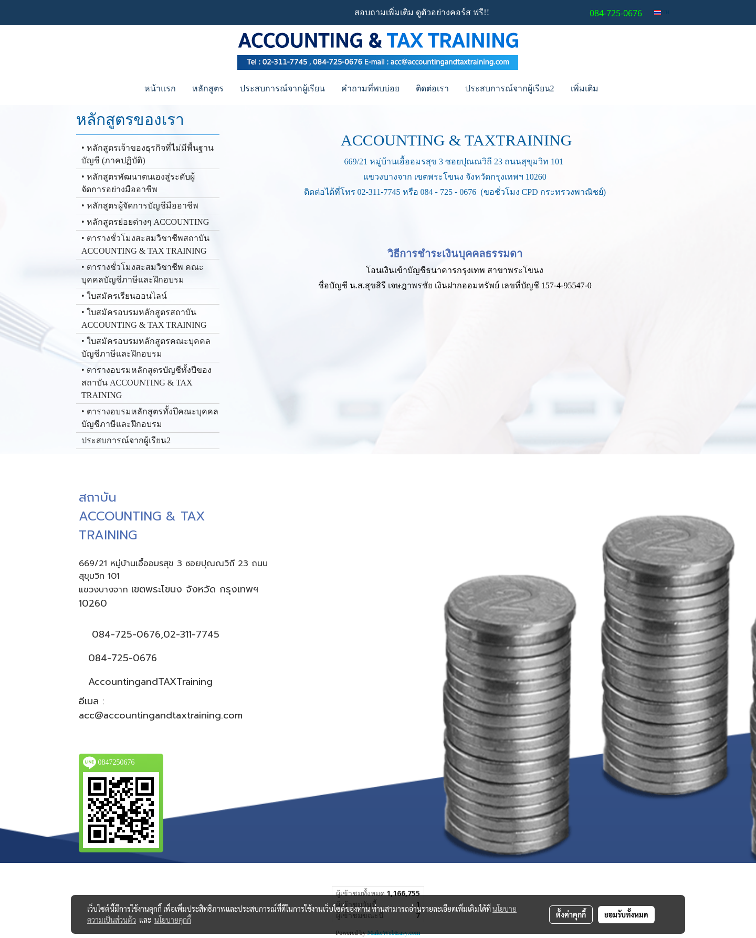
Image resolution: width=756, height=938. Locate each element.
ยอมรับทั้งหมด (626, 914)
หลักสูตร (208, 88)
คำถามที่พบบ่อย (370, 88)
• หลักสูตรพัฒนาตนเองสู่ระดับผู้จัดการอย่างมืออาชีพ (138, 183)
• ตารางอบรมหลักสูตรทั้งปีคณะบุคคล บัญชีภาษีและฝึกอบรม (149, 418)
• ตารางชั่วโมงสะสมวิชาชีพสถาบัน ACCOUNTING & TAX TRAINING (145, 244)
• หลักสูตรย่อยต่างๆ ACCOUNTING (145, 221)
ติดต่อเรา (432, 88)
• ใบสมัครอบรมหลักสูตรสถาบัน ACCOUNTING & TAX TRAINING (144, 318)
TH (661, 12)
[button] (616, 89)
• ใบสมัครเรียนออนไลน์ (124, 295)
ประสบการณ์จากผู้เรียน (282, 88)
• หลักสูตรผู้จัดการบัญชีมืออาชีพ (139, 205)
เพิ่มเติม (584, 88)
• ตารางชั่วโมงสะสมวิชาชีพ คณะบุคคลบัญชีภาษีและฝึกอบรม (142, 273)
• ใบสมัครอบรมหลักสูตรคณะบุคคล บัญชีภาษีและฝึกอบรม (146, 347)
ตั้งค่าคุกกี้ (571, 914)
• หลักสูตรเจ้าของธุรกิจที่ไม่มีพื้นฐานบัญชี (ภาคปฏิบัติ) (147, 154)
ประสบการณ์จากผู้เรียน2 (509, 88)
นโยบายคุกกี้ (172, 919)
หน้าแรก (160, 88)
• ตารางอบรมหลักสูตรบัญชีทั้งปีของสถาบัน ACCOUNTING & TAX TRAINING (146, 383)
